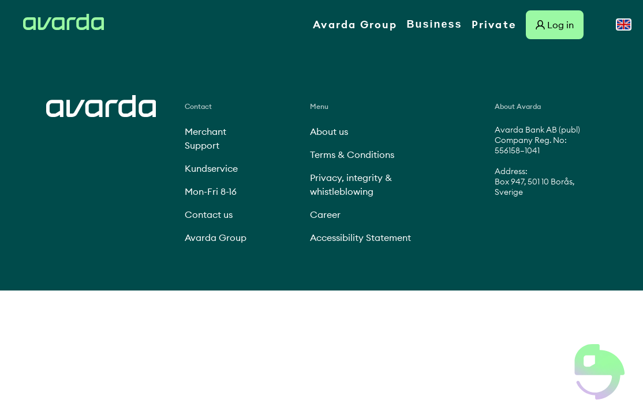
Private (494, 24)
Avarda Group (355, 24)
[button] (599, 372)
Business (434, 24)
